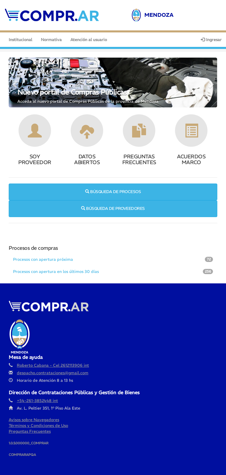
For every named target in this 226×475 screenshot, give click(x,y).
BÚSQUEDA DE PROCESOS (113, 191)
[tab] (113, 259)
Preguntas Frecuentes (30, 431)
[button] (14, 82)
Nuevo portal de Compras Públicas (72, 92)
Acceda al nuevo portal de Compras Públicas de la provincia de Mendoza (87, 101)
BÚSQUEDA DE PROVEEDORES (113, 208)
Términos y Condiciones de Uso (38, 425)
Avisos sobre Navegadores (34, 419)
